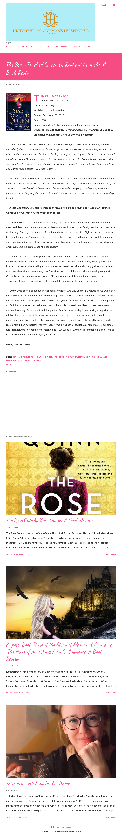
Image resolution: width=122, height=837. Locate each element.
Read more (111, 554)
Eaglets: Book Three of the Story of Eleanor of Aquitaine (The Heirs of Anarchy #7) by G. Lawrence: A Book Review (59, 652)
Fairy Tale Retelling (79, 357)
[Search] (104, 5)
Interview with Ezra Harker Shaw (38, 783)
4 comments (19, 554)
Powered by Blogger (61, 827)
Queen (105, 357)
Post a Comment (22, 693)
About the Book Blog (26, 46)
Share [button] (9, 365)
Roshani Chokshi (14, 360)
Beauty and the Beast (46, 357)
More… (90, 46)
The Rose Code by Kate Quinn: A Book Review (49, 520)
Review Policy (61, 46)
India (99, 357)
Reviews (77, 46)
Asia (33, 357)
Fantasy (92, 357)
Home (8, 46)
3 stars (16, 357)
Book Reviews (62, 357)
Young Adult (37, 360)
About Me (45, 46)
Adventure (25, 357)
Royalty (26, 360)
